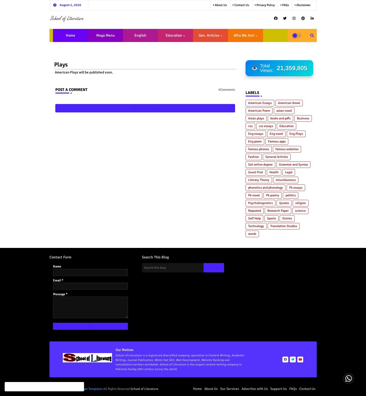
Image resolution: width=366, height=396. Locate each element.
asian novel (284, 111)
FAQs (285, 5)
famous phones (258, 149)
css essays (266, 126)
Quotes (284, 203)
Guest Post (255, 172)
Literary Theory (258, 180)
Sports (271, 218)
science (300, 211)
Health (274, 172)
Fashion (253, 157)
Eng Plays (296, 134)
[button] (312, 35)
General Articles (276, 157)
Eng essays (255, 134)
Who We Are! (244, 35)
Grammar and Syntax (293, 165)
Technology (256, 226)
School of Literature (144, 389)
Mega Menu (105, 35)
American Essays (260, 103)
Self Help (254, 218)
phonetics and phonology (265, 188)
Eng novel (276, 134)
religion (300, 203)
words (252, 234)
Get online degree (260, 165)
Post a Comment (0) (145, 108)
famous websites (287, 149)
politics (290, 195)
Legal (288, 172)
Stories (287, 218)
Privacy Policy (265, 5)
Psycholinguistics (260, 203)
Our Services (229, 389)
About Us (220, 5)
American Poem (259, 111)
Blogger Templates (89, 389)
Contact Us (307, 389)
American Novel (289, 103)
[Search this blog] (173, 267)
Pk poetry (272, 195)
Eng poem (255, 141)
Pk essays (296, 188)
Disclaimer (303, 5)
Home (70, 35)
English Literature (139, 37)
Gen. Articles (209, 35)
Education (174, 35)
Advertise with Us (255, 389)
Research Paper (278, 211)
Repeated (254, 211)
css (250, 126)
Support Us (278, 389)
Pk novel (254, 195)
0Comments (226, 90)
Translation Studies (283, 226)
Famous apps (277, 141)
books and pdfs (280, 118)
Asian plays (256, 118)
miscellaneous (286, 180)
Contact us (241, 5)
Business (303, 118)
